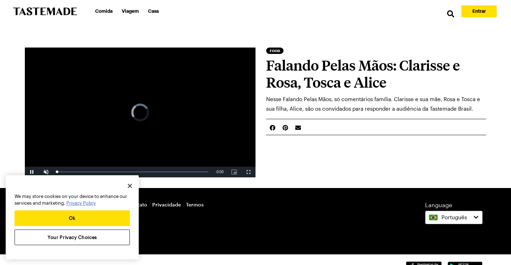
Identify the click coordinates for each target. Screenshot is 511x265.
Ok (72, 218)
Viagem (130, 11)
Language (438, 204)
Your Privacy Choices (72, 237)
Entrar (479, 11)
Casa (153, 11)
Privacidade (166, 204)
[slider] (132, 171)
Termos (195, 204)
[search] (451, 14)
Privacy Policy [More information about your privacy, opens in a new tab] (81, 203)
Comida (103, 11)
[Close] (130, 186)
